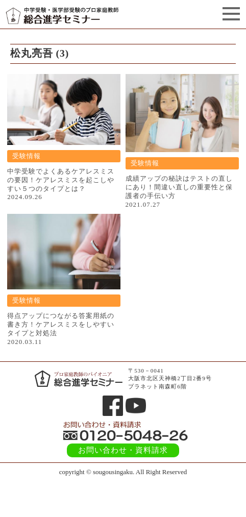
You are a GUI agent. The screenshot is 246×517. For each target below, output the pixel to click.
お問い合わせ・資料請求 (123, 450)
